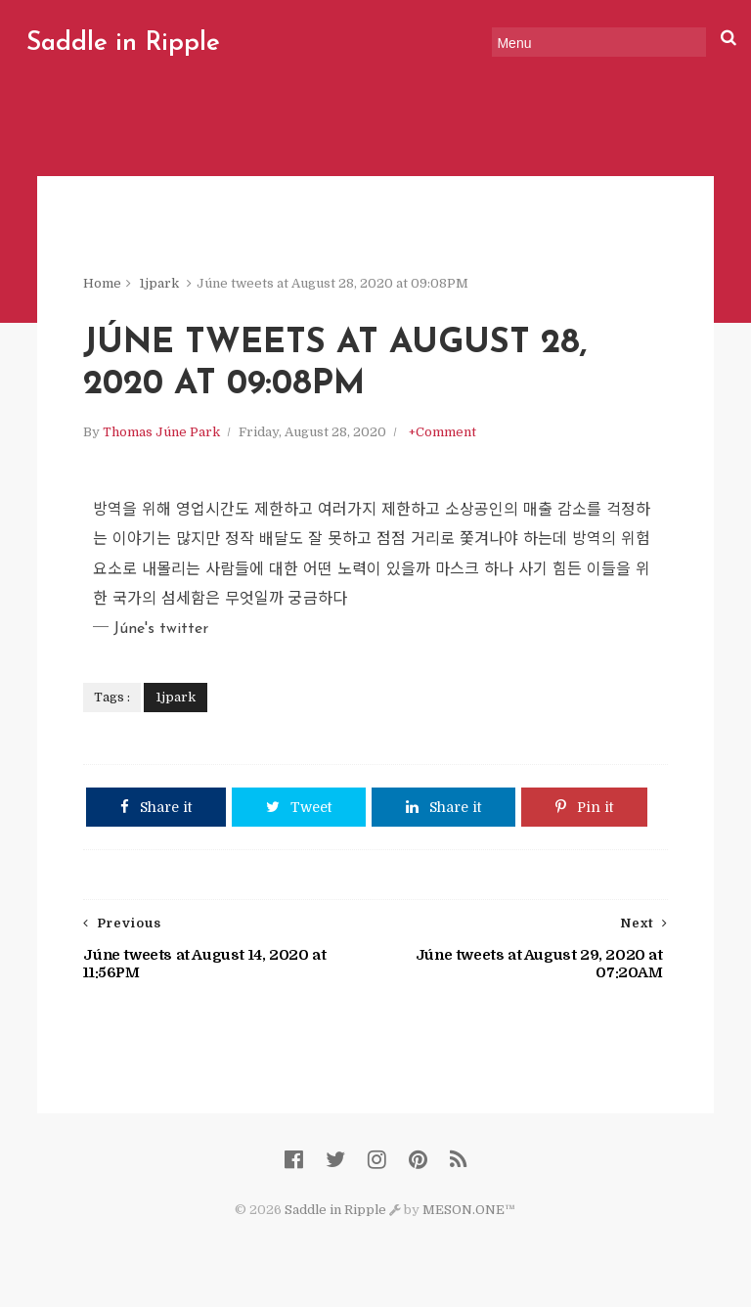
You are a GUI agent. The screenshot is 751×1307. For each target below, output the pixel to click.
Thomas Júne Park (161, 432)
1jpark (159, 283)
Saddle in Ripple (123, 43)
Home (102, 283)
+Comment (442, 432)
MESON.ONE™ (468, 1209)
